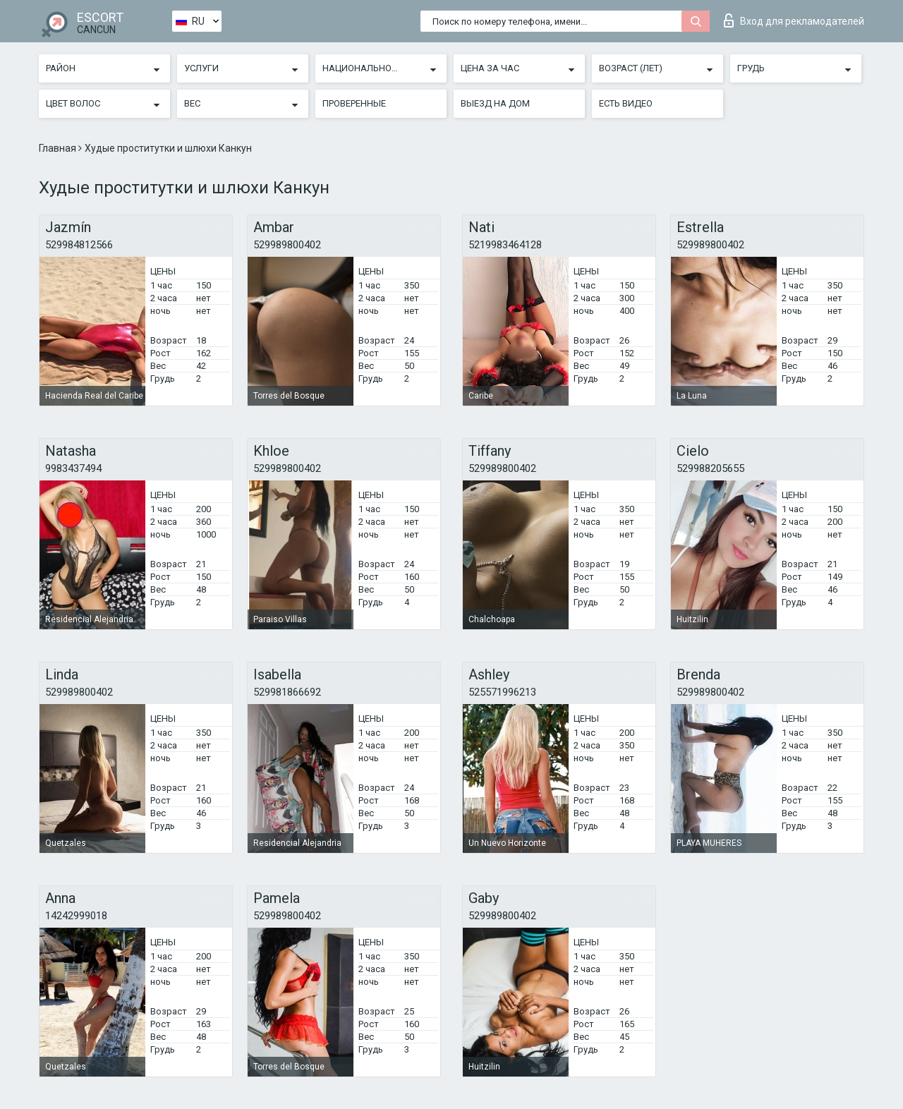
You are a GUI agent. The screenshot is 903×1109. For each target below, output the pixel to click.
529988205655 (710, 468)
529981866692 (287, 692)
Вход (794, 20)
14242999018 (76, 915)
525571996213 (502, 692)
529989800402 (287, 244)
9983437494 (73, 468)
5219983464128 (505, 244)
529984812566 (79, 244)
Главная (58, 148)
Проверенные (354, 103)
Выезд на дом (495, 103)
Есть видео (626, 103)
